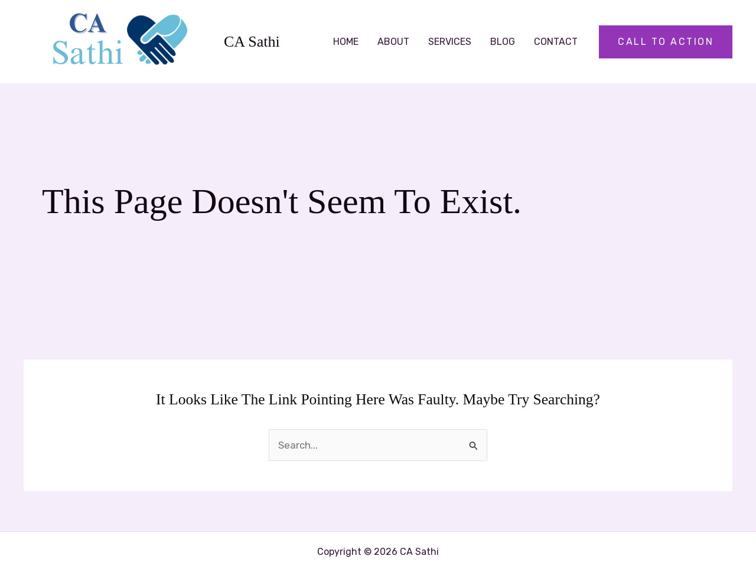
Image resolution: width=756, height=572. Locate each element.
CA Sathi (252, 41)
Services (449, 41)
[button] (665, 41)
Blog (502, 41)
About (393, 41)
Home (346, 41)
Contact (556, 41)
